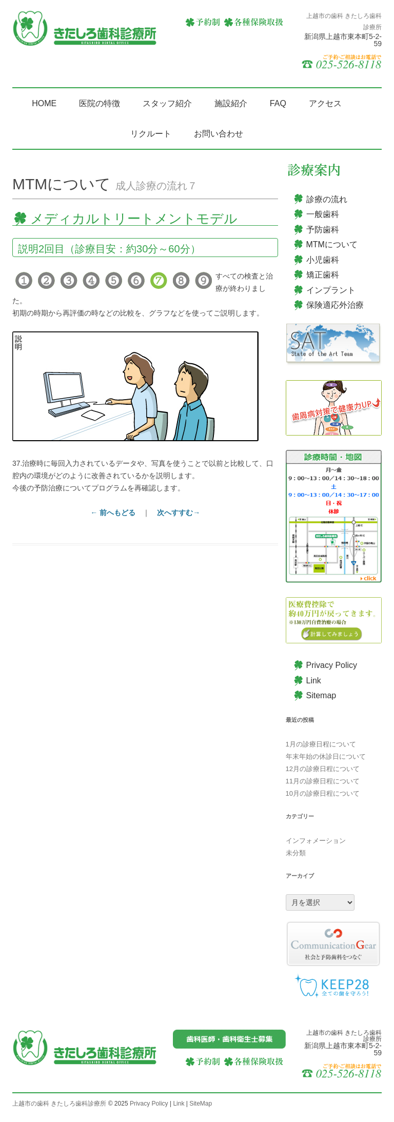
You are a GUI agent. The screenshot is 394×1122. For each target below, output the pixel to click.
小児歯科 (322, 259)
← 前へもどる (112, 512)
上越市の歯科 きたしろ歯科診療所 (59, 1103)
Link (313, 680)
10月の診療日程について (323, 793)
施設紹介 (230, 103)
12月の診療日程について (323, 769)
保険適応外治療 (335, 305)
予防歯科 (322, 229)
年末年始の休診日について (326, 756)
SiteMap (200, 1103)
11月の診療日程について (323, 781)
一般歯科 (322, 214)
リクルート (150, 133)
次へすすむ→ (178, 512)
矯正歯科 (322, 274)
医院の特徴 (99, 103)
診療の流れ (326, 199)
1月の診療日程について (321, 744)
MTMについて (332, 244)
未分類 (296, 853)
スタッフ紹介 (167, 103)
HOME (44, 103)
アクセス (325, 103)
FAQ (278, 103)
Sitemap (321, 695)
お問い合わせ (218, 133)
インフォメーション (316, 840)
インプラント (331, 290)
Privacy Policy (332, 665)
